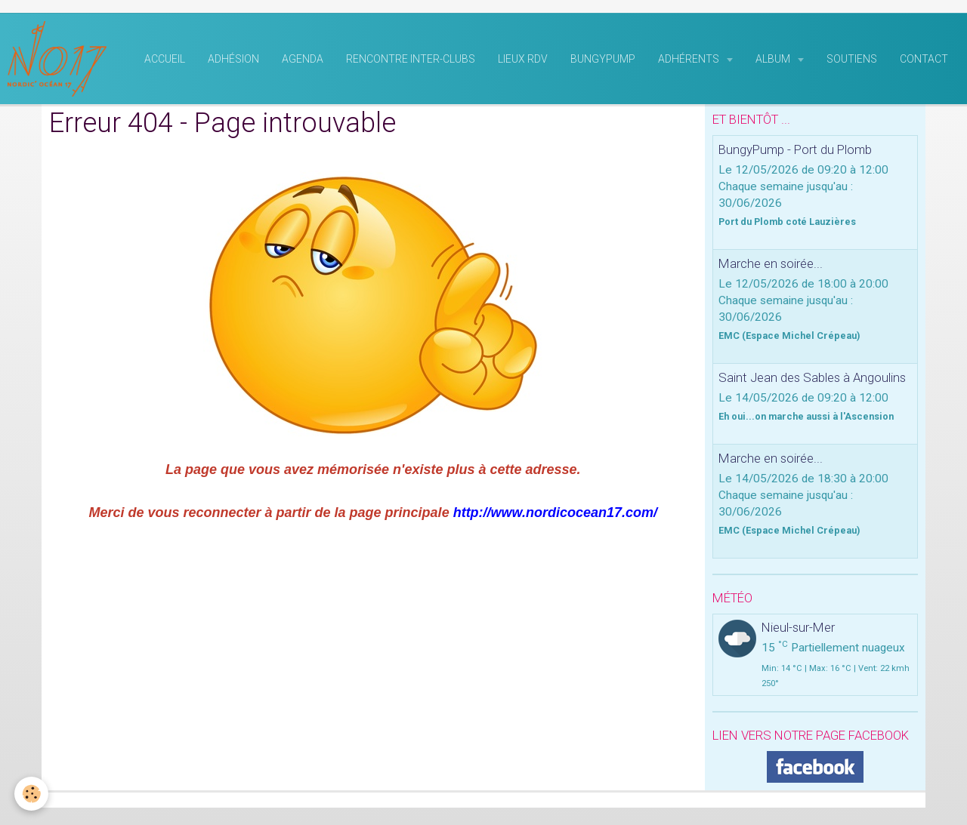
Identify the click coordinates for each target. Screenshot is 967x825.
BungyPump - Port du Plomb (795, 151)
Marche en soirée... (770, 265)
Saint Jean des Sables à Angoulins (812, 379)
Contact (924, 61)
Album (773, 61)
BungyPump (602, 61)
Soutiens (851, 61)
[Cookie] (32, 794)
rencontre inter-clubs (410, 61)
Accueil (164, 61)
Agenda (302, 61)
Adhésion (233, 61)
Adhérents (689, 61)
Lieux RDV (523, 61)
